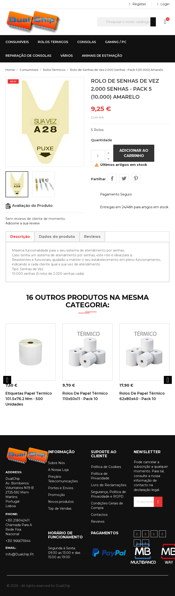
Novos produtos (61, 502)
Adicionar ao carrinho (133, 153)
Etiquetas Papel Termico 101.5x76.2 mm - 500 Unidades (28, 398)
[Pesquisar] (126, 21)
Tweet (124, 178)
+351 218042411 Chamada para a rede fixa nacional (18, 527)
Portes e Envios (60, 488)
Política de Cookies (106, 467)
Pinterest (135, 178)
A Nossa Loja (58, 470)
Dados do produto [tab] (57, 236)
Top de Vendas (59, 508)
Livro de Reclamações (108, 485)
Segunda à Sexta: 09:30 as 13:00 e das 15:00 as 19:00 (64, 552)
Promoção (56, 495)
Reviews (97, 521)
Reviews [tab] (92, 236)
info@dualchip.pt (19, 554)
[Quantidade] (98, 156)
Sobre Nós (56, 463)
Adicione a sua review (22, 223)
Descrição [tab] (20, 236)
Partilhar (112, 178)
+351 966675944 (18, 541)
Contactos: (99, 515)
